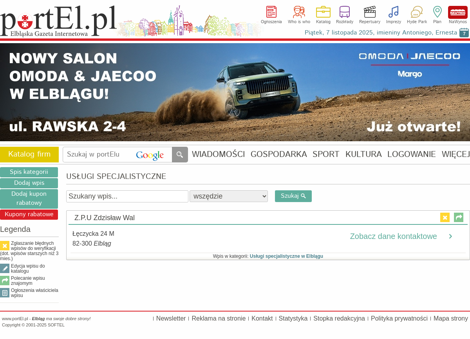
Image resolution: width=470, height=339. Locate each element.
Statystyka (293, 318)
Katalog (323, 22)
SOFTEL (56, 325)
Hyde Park (417, 22)
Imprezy (393, 22)
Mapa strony (451, 318)
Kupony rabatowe (29, 214)
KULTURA (363, 154)
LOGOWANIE (411, 154)
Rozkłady (344, 22)
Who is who (299, 22)
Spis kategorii (29, 172)
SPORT (326, 154)
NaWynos (458, 12)
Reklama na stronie (219, 318)
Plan (437, 22)
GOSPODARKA (279, 154)
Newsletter (171, 318)
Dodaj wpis (29, 183)
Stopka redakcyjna (339, 318)
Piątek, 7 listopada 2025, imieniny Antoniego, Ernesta (381, 32)
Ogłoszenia (271, 22)
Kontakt (262, 318)
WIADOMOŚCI (218, 154)
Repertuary (369, 22)
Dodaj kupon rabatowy (29, 199)
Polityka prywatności (399, 318)
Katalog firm (29, 154)
